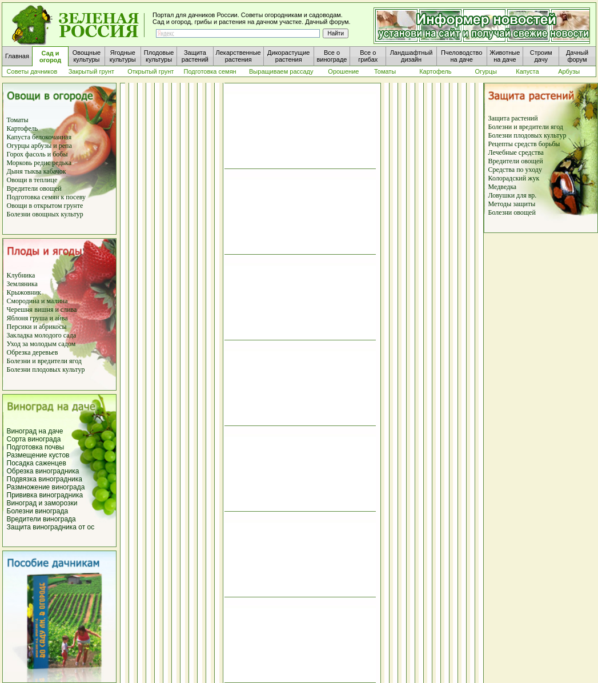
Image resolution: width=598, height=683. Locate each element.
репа (65, 146)
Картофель (22, 128)
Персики (19, 327)
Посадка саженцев (36, 463)
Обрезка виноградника (43, 471)
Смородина (23, 301)
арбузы (42, 146)
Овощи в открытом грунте (45, 206)
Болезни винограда (38, 511)
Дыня (15, 171)
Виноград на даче (35, 431)
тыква (32, 171)
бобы (59, 154)
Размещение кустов (38, 455)
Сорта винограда (34, 439)
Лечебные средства (516, 152)
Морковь (20, 163)
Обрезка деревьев (32, 352)
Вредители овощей (34, 188)
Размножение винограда (46, 487)
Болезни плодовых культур (46, 369)
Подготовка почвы (36, 447)
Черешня (21, 310)
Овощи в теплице (32, 180)
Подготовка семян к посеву (46, 197)
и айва (59, 318)
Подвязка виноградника (44, 479)
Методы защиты (512, 204)
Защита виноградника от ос (51, 527)
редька (61, 163)
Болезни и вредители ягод (44, 361)
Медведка (502, 187)
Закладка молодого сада (42, 335)
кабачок (54, 171)
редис (41, 163)
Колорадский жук (514, 178)
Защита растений (513, 118)
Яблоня (18, 318)
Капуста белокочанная (39, 137)
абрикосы (53, 327)
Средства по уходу (515, 170)
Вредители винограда (41, 519)
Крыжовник (24, 292)
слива (68, 310)
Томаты (18, 120)
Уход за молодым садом (41, 344)
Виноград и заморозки (42, 503)
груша (37, 318)
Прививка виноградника (45, 495)
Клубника (21, 275)
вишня (44, 310)
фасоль (36, 154)
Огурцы (18, 146)
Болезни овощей (512, 212)
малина (56, 301)
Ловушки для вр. (512, 195)
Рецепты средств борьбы (524, 144)
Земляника (22, 284)
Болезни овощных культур (45, 214)
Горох (16, 154)
